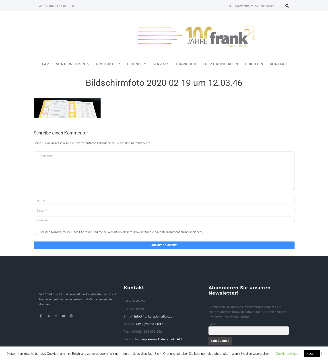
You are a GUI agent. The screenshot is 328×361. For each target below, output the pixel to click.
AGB (180, 339)
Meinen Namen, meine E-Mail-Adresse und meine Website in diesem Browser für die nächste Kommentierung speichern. (121, 232)
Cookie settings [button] (287, 354)
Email (212, 324)
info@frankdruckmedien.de (153, 316)
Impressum (149, 339)
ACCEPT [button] (312, 353)
